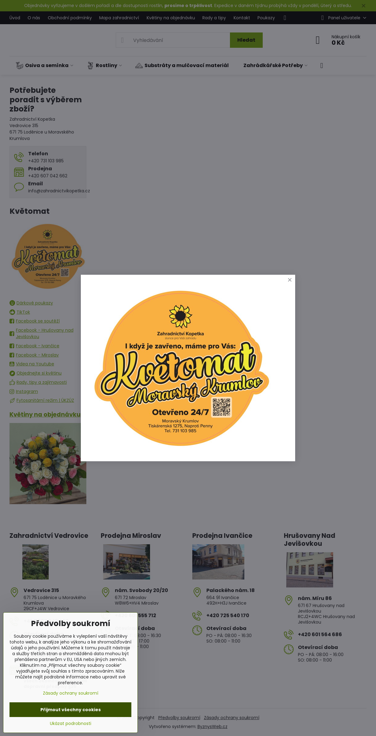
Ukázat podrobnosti (70, 724)
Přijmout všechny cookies (70, 710)
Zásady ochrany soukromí (70, 693)
